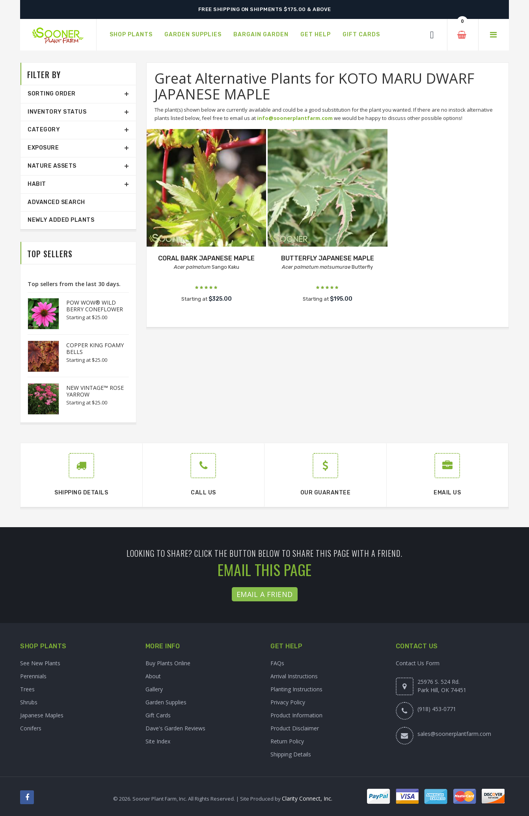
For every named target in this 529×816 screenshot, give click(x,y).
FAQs (277, 663)
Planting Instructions (296, 689)
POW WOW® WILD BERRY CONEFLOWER (94, 306)
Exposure (43, 147)
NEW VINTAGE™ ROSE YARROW (95, 391)
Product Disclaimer (294, 728)
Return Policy (287, 741)
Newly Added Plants (61, 220)
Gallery (154, 689)
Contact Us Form (418, 663)
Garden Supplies (165, 702)
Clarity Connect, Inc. (307, 798)
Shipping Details (290, 754)
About (153, 676)
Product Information (296, 715)
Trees (27, 689)
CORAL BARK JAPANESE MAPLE (206, 258)
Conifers (30, 728)
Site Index (157, 741)
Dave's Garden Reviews (175, 728)
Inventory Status (57, 112)
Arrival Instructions (294, 676)
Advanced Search (56, 202)
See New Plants (40, 663)
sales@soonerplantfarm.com (454, 733)
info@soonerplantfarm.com (295, 118)
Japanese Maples (41, 715)
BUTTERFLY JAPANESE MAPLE (327, 258)
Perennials (33, 676)
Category (44, 129)
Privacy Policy (287, 702)
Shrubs (28, 702)
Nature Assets (52, 166)
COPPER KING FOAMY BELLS (95, 348)
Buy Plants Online (167, 663)
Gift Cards (158, 715)
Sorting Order (52, 93)
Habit (37, 184)
